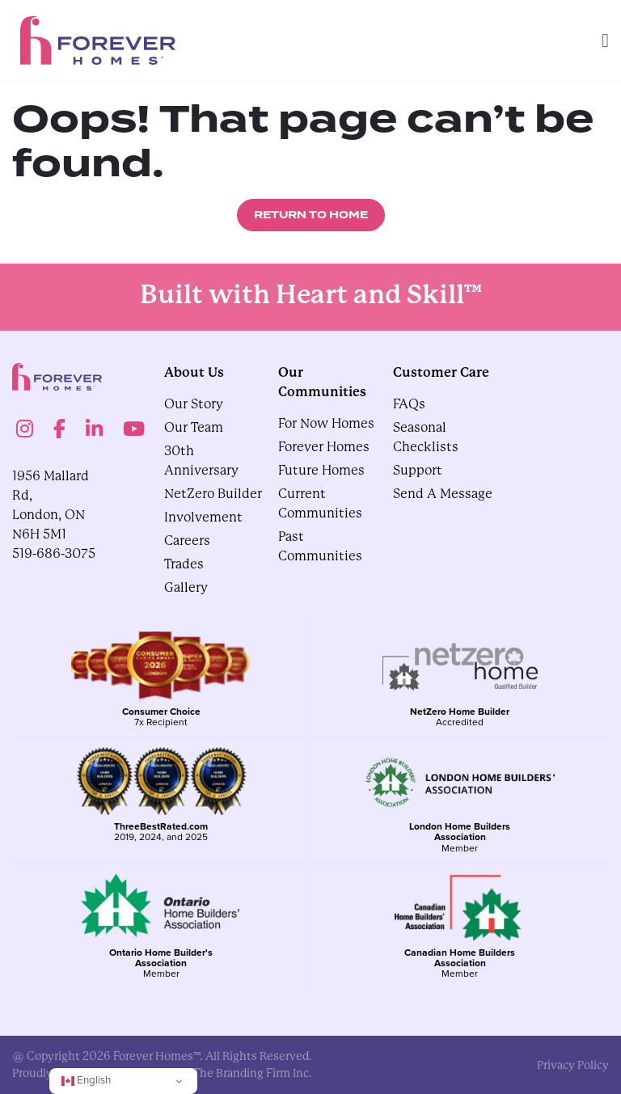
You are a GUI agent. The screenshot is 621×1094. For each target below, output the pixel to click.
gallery (186, 587)
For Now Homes (326, 423)
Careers (187, 540)
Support (417, 470)
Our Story (193, 404)
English (86, 1080)
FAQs (409, 404)
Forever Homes (324, 446)
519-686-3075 (53, 553)
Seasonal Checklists (425, 437)
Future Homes (321, 470)
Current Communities (320, 503)
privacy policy (573, 1064)
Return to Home (311, 215)
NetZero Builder (213, 493)
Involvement (203, 517)
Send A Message (442, 493)
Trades (184, 564)
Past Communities (320, 546)
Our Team (193, 427)
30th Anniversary (201, 460)
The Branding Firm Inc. (252, 1073)
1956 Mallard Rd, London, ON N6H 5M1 (50, 505)
